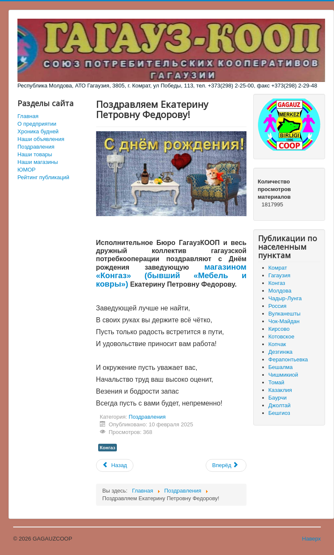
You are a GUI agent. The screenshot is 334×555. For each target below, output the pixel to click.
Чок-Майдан (284, 321)
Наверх (311, 538)
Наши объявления (40, 139)
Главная (27, 116)
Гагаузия (280, 275)
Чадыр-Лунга (285, 298)
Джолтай (280, 405)
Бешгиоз (279, 413)
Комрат (278, 268)
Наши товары (34, 154)
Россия (278, 306)
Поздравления (35, 147)
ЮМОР (26, 169)
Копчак (277, 344)
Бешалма (281, 367)
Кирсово (279, 329)
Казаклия (280, 390)
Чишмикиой (283, 375)
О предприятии (37, 124)
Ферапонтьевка (288, 359)
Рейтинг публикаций (43, 177)
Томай (277, 382)
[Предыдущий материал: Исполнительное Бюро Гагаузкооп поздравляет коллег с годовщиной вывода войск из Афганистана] (114, 465)
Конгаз (107, 447)
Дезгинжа (281, 352)
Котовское (281, 336)
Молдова (280, 290)
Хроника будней (38, 131)
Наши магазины (37, 162)
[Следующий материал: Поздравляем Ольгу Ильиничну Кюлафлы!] (226, 465)
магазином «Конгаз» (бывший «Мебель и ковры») (171, 275)
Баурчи (278, 397)
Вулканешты (285, 313)
